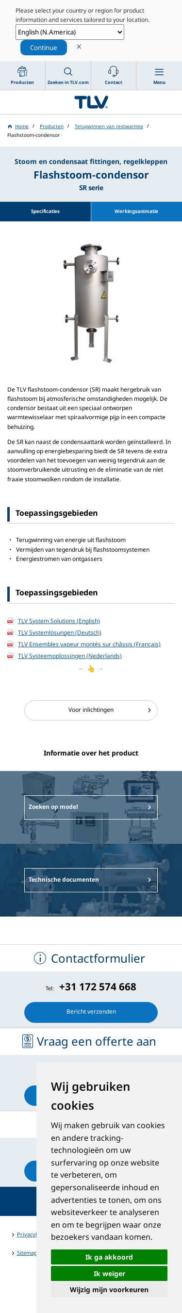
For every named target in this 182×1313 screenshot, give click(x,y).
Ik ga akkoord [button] (109, 1257)
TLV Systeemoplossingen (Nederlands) (70, 656)
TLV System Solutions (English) (59, 621)
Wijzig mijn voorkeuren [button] (109, 1289)
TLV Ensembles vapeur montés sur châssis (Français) (89, 644)
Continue (43, 47)
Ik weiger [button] (109, 1273)
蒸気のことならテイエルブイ (91, 102)
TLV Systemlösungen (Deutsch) (59, 632)
